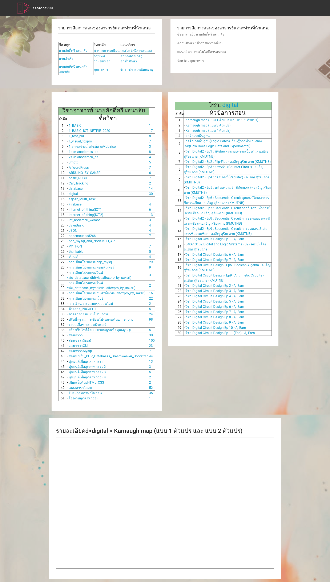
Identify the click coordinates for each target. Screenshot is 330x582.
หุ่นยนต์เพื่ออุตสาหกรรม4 (87, 377)
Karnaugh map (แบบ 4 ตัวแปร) (207, 131)
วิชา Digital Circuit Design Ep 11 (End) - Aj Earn (220, 333)
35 (151, 393)
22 (151, 298)
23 (151, 346)
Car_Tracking (78, 183)
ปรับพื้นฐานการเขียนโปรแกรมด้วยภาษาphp (101, 319)
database (75, 189)
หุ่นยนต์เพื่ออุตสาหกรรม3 (87, 372)
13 (151, 215)
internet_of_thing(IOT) (85, 210)
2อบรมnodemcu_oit (83, 157)
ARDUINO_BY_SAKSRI (85, 173)
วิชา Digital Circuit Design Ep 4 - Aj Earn (214, 296)
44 (151, 356)
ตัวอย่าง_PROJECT (82, 309)
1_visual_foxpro (80, 141)
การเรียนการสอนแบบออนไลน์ (91, 304)
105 (152, 340)
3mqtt (73, 162)
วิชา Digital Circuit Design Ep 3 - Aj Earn (214, 291)
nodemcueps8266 (82, 236)
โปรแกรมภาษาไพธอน (85, 393)
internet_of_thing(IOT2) (86, 215)
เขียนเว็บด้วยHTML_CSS (86, 382)
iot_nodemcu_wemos (84, 220)
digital (73, 194)
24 (151, 314)
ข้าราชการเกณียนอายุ (136, 69)
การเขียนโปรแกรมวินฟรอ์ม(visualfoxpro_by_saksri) (107, 293)
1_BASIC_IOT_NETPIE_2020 (89, 131)
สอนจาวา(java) (80, 340)
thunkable (76, 252)
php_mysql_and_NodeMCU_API (92, 241)
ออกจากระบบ (42, 8)
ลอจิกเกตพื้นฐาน (197, 136)
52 (151, 388)
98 (151, 319)
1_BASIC (75, 126)
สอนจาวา (76, 335)
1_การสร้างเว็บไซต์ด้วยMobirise (92, 147)
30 (151, 194)
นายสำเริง (66, 59)
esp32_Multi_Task (82, 199)
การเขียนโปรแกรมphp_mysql (91, 262)
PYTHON (75, 246)
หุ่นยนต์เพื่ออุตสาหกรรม (86, 361)
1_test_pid (76, 136)
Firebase (75, 204)
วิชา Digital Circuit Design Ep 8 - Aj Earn (214, 317)
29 (151, 262)
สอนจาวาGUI (78, 346)
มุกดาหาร (101, 69)
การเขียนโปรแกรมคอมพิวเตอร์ (91, 267)
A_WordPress (79, 168)
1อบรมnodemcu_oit (83, 152)
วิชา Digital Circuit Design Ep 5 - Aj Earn (214, 301)
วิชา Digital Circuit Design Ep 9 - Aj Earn (214, 322)
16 (151, 293)
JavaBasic (76, 225)
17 (151, 131)
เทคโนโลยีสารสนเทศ (136, 51)
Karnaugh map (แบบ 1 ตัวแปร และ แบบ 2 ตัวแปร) (221, 120)
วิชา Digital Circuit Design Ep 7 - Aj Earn (214, 260)
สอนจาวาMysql (80, 351)
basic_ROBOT (79, 178)
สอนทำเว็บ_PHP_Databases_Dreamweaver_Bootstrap (108, 356)
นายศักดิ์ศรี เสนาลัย (73, 51)
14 (151, 189)
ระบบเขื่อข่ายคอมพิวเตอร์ (87, 325)
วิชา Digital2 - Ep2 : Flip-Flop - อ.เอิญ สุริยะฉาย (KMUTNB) (228, 162)
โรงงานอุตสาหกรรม (84, 398)
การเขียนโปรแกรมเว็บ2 (86, 298)
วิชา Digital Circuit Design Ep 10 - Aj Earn (215, 328)
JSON (73, 231)
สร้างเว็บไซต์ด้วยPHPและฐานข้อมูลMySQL (100, 330)
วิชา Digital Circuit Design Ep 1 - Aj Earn (214, 239)
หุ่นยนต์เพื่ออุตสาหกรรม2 (87, 367)
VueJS (73, 257)
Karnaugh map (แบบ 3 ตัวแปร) (207, 125)
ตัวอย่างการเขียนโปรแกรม (88, 314)
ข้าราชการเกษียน (107, 51)
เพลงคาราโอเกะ (81, 388)
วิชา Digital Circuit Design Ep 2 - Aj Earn (214, 286)
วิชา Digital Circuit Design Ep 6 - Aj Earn (214, 255)
